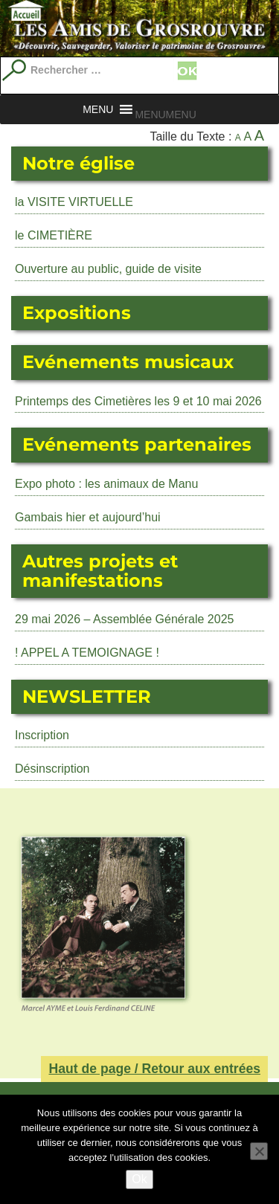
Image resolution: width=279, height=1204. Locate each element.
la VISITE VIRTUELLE (74, 202)
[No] (259, 1151)
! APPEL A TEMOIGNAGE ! (87, 652)
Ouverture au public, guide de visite (108, 269)
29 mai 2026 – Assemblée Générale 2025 (124, 619)
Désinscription (52, 768)
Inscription (42, 735)
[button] (165, 114)
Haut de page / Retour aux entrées (154, 1068)
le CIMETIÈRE (53, 235)
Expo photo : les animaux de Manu (106, 483)
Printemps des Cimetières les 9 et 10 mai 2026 (138, 401)
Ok (139, 1179)
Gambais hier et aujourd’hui (88, 517)
